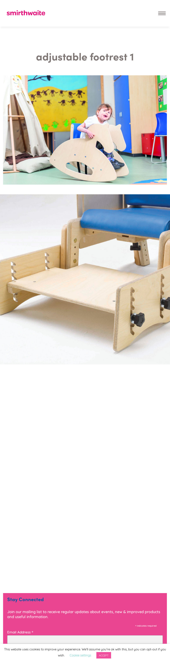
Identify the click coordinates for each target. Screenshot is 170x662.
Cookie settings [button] (80, 655)
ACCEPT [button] (104, 655)
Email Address (20, 631)
